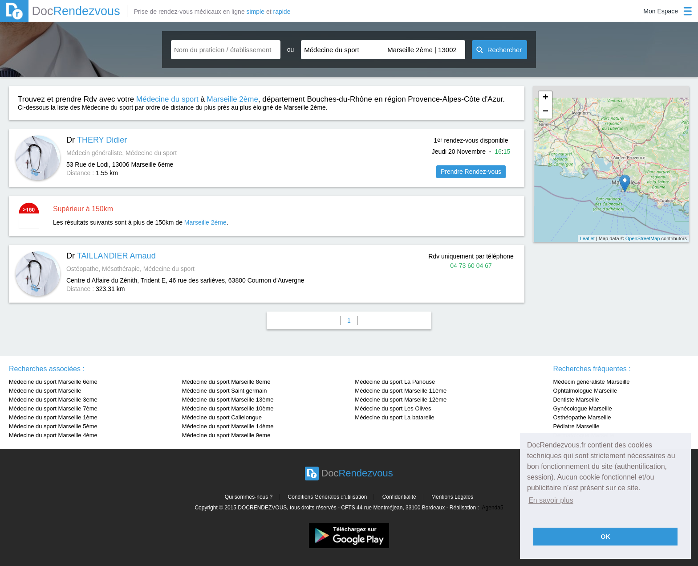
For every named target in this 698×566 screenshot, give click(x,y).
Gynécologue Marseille (582, 408)
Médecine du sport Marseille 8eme (226, 381)
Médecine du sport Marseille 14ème (228, 426)
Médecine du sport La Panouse (395, 381)
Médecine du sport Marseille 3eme (53, 399)
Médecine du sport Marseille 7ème (53, 408)
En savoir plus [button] (550, 500)
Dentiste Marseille (576, 399)
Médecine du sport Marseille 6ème (53, 381)
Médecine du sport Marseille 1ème (53, 417)
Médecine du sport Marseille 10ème (228, 408)
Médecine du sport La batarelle (394, 417)
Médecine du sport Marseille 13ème (228, 399)
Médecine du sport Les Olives (393, 408)
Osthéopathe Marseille (582, 417)
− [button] (545, 112)
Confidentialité (399, 497)
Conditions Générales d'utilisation (327, 497)
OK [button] (605, 536)
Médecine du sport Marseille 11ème (400, 390)
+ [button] (545, 98)
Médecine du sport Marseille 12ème (400, 399)
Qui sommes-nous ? (248, 497)
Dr (96, 139)
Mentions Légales (452, 497)
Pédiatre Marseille (576, 426)
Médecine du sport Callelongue (222, 417)
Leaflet (587, 238)
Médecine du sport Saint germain (224, 390)
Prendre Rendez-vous (471, 171)
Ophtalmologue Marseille (585, 390)
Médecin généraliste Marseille (591, 381)
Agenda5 (492, 507)
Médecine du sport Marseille (45, 390)
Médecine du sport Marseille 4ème (53, 435)
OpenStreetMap (642, 238)
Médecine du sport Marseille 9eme (226, 435)
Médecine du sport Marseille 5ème (53, 426)
